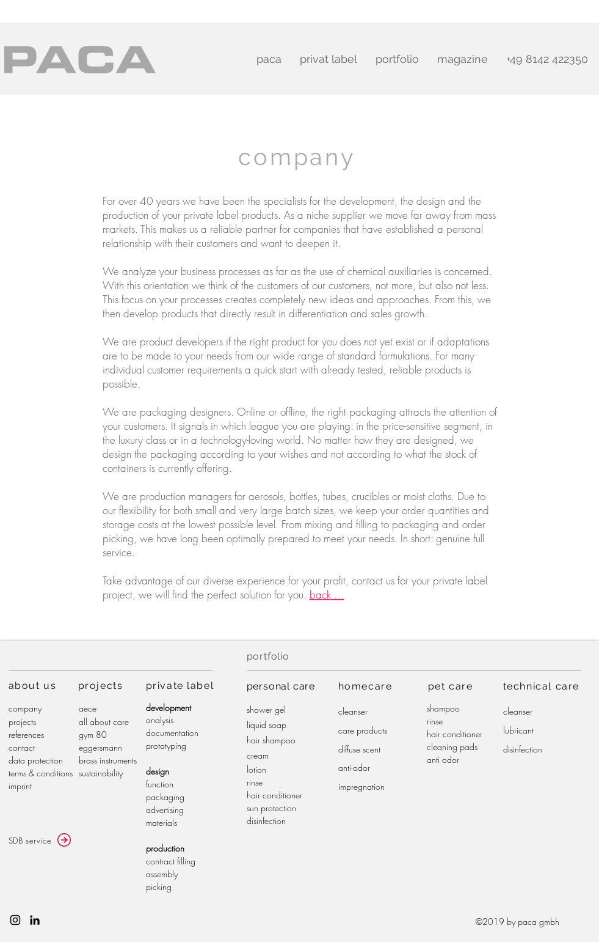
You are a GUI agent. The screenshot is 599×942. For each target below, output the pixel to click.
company (25, 708)
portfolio (268, 656)
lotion (256, 769)
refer (16, 734)
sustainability (101, 773)
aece (87, 708)
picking (159, 886)
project (97, 685)
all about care (104, 721)
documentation (172, 732)
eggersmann (100, 747)
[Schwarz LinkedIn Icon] (35, 920)
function (159, 784)
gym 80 (93, 734)
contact (22, 747)
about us (33, 685)
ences (34, 734)
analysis (159, 720)
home (353, 686)
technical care (541, 686)
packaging (165, 797)
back (320, 594)
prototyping (166, 745)
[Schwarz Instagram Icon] (15, 920)
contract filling (170, 861)
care (380, 686)
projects (22, 721)
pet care (450, 686)
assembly (162, 874)
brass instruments (108, 760)
